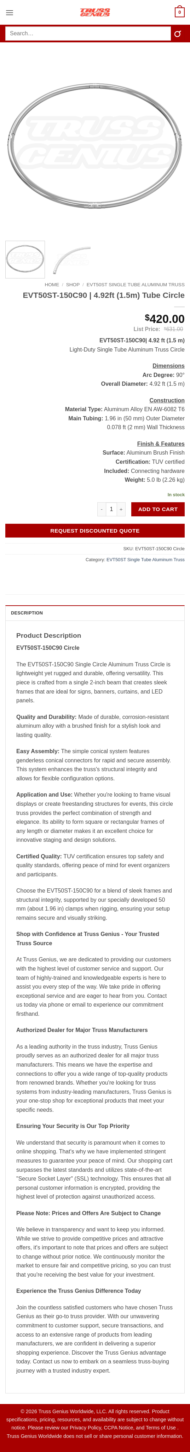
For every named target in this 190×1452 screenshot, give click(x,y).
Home (52, 284)
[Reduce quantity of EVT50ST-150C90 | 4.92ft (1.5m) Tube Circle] (101, 509)
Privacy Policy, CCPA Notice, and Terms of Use (123, 1427)
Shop (73, 284)
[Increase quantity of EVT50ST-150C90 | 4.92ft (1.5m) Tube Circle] (121, 509)
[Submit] (178, 33)
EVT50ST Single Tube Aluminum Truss (136, 284)
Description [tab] (27, 613)
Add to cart (158, 509)
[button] (9, 12)
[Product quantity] (111, 509)
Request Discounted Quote (95, 531)
